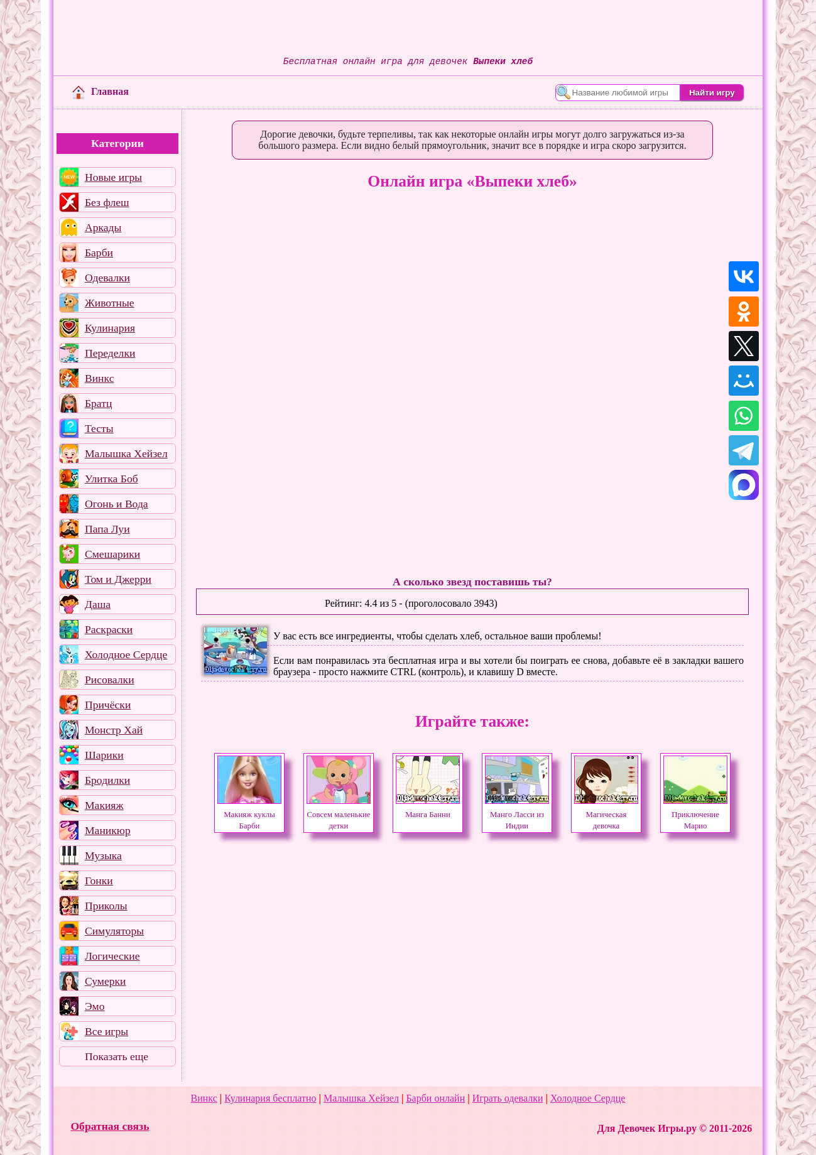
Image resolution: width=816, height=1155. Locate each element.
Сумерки (105, 981)
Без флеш (107, 202)
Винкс (99, 378)
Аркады (103, 227)
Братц (98, 403)
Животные (109, 302)
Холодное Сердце (126, 654)
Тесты (99, 428)
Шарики (104, 755)
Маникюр (108, 830)
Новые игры (113, 177)
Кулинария (110, 328)
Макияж (104, 805)
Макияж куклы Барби (249, 814)
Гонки (99, 880)
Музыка (103, 855)
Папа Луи (107, 529)
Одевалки (107, 277)
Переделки (110, 353)
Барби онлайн (435, 1098)
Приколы (106, 905)
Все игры (106, 1031)
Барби (99, 252)
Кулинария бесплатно (270, 1098)
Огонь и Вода (116, 503)
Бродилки (107, 780)
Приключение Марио (695, 814)
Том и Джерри (118, 579)
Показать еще (116, 1056)
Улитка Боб (111, 478)
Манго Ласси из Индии (517, 814)
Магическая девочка (606, 814)
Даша (98, 604)
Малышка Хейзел (126, 453)
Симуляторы (114, 931)
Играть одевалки (507, 1098)
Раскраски (109, 629)
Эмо (95, 1006)
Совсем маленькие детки (339, 814)
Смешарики (112, 554)
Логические (112, 956)
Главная (100, 91)
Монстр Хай (114, 730)
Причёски (108, 704)
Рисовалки (109, 679)
